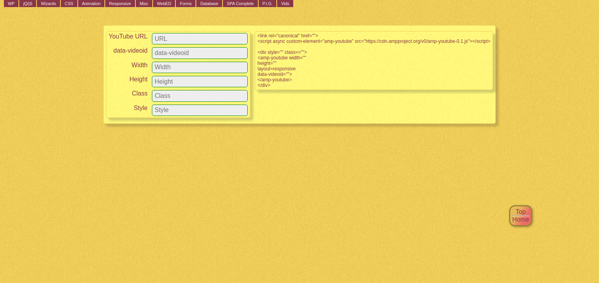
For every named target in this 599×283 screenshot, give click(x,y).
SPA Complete (240, 3)
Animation (91, 3)
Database (209, 3)
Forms (186, 3)
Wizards (48, 3)
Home (520, 219)
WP (11, 3)
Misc (144, 3)
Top (521, 211)
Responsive (120, 3)
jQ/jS (27, 3)
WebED (164, 3)
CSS (69, 3)
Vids (285, 3)
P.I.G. (268, 3)
